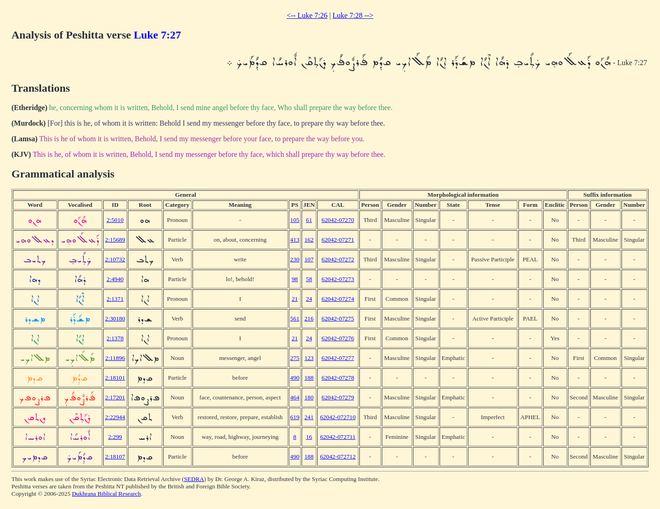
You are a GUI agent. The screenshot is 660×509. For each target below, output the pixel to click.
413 (294, 239)
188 (309, 377)
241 (309, 417)
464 (294, 397)
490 (294, 377)
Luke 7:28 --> (353, 15)
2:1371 (115, 298)
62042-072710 (338, 417)
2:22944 (115, 417)
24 (309, 298)
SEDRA (194, 479)
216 (309, 318)
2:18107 (115, 456)
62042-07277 (337, 357)
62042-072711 (337, 436)
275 (294, 357)
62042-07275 (337, 318)
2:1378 (115, 338)
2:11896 (115, 357)
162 (309, 239)
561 (294, 318)
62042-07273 (337, 279)
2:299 (115, 436)
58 (309, 279)
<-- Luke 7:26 (306, 15)
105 (294, 219)
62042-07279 (337, 397)
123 (309, 357)
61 (309, 219)
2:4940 (115, 279)
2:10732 (115, 259)
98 (294, 279)
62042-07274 (337, 298)
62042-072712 (338, 456)
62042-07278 (337, 377)
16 (309, 436)
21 (294, 298)
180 (309, 397)
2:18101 (115, 377)
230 (294, 259)
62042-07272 (337, 259)
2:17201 (115, 397)
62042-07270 (337, 219)
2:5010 (115, 219)
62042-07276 (337, 338)
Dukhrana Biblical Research (106, 493)
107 (309, 259)
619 (294, 417)
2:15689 (115, 239)
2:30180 (115, 318)
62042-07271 (337, 239)
